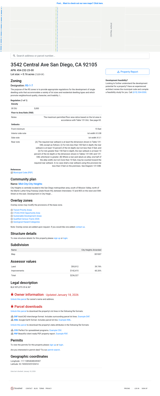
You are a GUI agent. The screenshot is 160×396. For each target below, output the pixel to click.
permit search (54, 350)
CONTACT (29, 388)
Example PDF (62, 333)
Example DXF (84, 316)
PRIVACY (49, 388)
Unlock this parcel (18, 299)
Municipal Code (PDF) (23, 172)
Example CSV (55, 330)
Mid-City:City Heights (30, 183)
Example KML (65, 320)
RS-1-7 (29, 85)
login (65, 238)
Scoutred (18, 388)
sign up (57, 238)
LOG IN (136, 388)
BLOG (36, 388)
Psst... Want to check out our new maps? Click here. (80, 3)
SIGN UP (144, 388)
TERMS (41, 388)
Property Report (127, 71)
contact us (80, 227)
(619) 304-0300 (139, 92)
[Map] (80, 29)
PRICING (127, 388)
